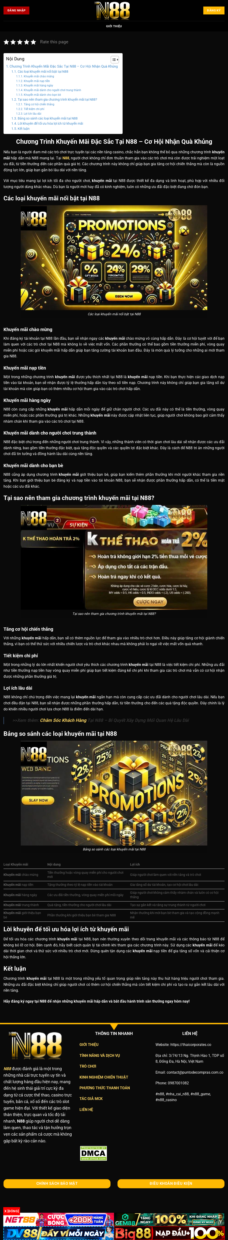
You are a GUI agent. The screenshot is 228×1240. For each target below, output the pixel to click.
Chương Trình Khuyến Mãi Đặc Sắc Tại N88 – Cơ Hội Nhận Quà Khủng (64, 66)
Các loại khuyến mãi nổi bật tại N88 (43, 71)
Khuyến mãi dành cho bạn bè (42, 94)
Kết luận (24, 128)
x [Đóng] (11, 1211)
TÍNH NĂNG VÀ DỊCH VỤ (99, 1055)
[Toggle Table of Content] (112, 60)
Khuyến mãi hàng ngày (38, 85)
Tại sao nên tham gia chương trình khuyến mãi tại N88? (57, 99)
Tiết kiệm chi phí (34, 109)
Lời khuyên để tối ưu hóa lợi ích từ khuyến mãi (50, 123)
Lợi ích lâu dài (32, 113)
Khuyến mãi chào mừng (39, 76)
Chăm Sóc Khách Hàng (63, 720)
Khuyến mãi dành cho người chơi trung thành (52, 90)
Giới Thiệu (114, 26)
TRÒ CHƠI (87, 1066)
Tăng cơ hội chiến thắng (39, 104)
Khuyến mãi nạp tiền (37, 81)
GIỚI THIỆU (89, 1044)
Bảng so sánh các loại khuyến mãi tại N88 (48, 118)
